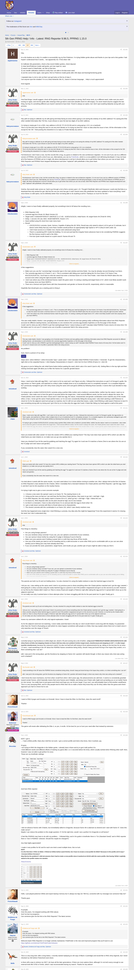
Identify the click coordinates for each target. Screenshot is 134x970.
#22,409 (125, 332)
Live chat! (71, 12)
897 (28, 45)
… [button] (16, 45)
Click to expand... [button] (74, 264)
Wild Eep (39, 27)
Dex (15, 12)
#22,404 (125, 134)
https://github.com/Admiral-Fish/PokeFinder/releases (39, 943)
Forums (31, 12)
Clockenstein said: (28, 247)
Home (9, 12)
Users (39, 12)
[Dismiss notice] (127, 21)
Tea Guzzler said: (27, 667)
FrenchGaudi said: (28, 715)
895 (20, 45)
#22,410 (125, 377)
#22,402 (125, 88)
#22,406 (125, 202)
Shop (48, 12)
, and (37, 946)
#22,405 (125, 170)
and (33, 294)
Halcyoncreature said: (29, 138)
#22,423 (125, 924)
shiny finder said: (27, 174)
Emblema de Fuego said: (30, 928)
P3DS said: (25, 461)
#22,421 (125, 890)
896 (24, 45)
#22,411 (125, 408)
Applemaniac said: (28, 92)
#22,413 (125, 518)
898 (32, 45)
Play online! (59, 12)
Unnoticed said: (27, 412)
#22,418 (125, 695)
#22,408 (125, 299)
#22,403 (125, 115)
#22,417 (125, 663)
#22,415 (125, 599)
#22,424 (125, 952)
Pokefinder (75, 157)
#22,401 (125, 49)
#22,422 (125, 906)
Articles (22, 12)
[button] (43, 13)
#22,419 (125, 711)
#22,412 (125, 457)
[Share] (121, 49)
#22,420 (125, 735)
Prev (9, 45)
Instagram (17, 21)
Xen (31, 27)
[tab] (65, 32)
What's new (8, 16)
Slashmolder (11, 41)
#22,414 (125, 556)
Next (36, 45)
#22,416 (125, 637)
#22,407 (125, 242)
